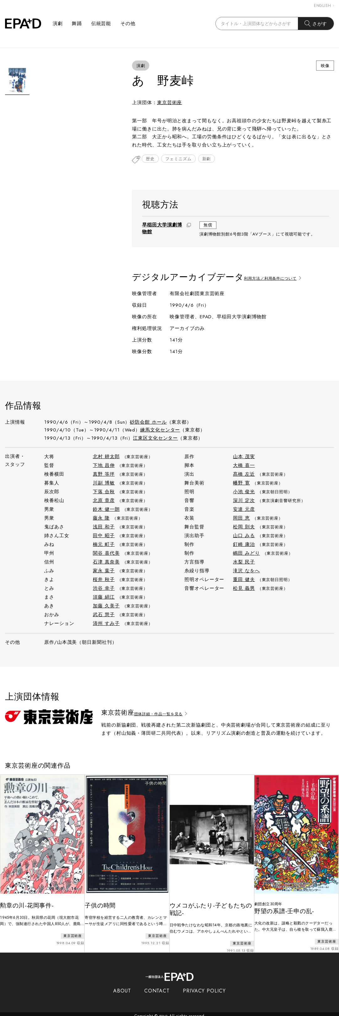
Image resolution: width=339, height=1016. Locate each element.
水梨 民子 (244, 562)
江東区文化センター (155, 438)
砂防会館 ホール (148, 422)
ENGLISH (324, 6)
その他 (127, 23)
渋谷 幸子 (104, 588)
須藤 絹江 (104, 597)
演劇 (58, 23)
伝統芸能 (101, 23)
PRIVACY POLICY (204, 987)
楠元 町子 (104, 545)
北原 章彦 (104, 501)
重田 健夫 (244, 580)
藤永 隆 (101, 518)
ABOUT (122, 987)
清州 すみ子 (106, 624)
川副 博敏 (104, 483)
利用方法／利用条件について (279, 277)
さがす (316, 23)
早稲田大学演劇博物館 (162, 229)
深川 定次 (244, 501)
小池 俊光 (244, 492)
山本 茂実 (244, 457)
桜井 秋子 (104, 580)
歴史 (151, 160)
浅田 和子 (104, 527)
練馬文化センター (160, 430)
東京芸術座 (169, 102)
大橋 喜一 (244, 466)
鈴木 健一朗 (106, 509)
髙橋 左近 (244, 474)
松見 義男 (244, 588)
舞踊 (77, 23)
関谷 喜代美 (106, 553)
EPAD (164, 1012)
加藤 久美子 (106, 606)
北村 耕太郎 (106, 457)
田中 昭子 (104, 536)
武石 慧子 (104, 615)
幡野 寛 (241, 483)
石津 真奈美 (106, 562)
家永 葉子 (104, 571)
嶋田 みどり (246, 553)
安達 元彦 (244, 509)
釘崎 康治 (244, 545)
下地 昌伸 (104, 466)
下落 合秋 (104, 492)
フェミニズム (182, 160)
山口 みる (244, 536)
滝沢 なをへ (246, 571)
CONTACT (157, 987)
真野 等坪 (104, 474)
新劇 (213, 160)
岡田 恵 (241, 518)
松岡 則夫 (244, 527)
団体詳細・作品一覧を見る (167, 713)
